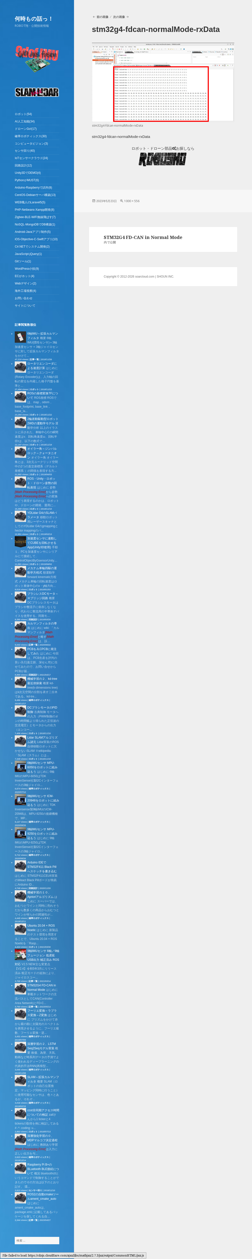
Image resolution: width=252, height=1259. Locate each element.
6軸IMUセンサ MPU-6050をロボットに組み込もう (42, 767)
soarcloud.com (144, 276)
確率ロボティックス (39, 700)
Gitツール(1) (23, 261)
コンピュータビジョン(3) (31, 143)
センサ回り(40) (25, 150)
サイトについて (25, 305)
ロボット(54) (23, 114)
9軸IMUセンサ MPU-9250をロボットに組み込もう (42, 834)
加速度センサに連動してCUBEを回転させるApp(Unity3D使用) (42, 543)
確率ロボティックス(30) (30, 136)
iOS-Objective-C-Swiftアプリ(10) (36, 239)
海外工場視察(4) (25, 291)
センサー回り (35, 1190)
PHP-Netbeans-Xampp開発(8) (34, 209)
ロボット (34, 389)
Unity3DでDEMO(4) (28, 173)
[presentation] (30, 492)
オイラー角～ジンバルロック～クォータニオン (42, 453)
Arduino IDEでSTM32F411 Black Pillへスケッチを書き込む (42, 867)
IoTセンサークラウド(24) (31, 158)
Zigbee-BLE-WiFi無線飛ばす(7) (35, 217)
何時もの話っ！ (34, 18)
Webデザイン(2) (25, 283)
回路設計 (33, 619)
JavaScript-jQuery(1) (28, 254)
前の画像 (102, 17)
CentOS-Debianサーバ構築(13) (35, 195)
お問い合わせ (23, 298)
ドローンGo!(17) (26, 129)
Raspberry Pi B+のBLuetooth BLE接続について (43, 1169)
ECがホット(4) (24, 276)
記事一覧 (34, 359)
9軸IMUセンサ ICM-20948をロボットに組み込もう (43, 800)
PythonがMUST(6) (27, 180)
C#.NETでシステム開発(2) (32, 246)
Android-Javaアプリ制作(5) (32, 232)
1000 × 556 (131, 201)
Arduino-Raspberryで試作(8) (33, 187)
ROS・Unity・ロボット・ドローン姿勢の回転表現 (42, 483)
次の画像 (119, 17)
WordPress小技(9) (27, 268)
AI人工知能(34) (25, 121)
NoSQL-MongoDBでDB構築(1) (35, 224)
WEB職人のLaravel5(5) (30, 202)
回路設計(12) (23, 165)
